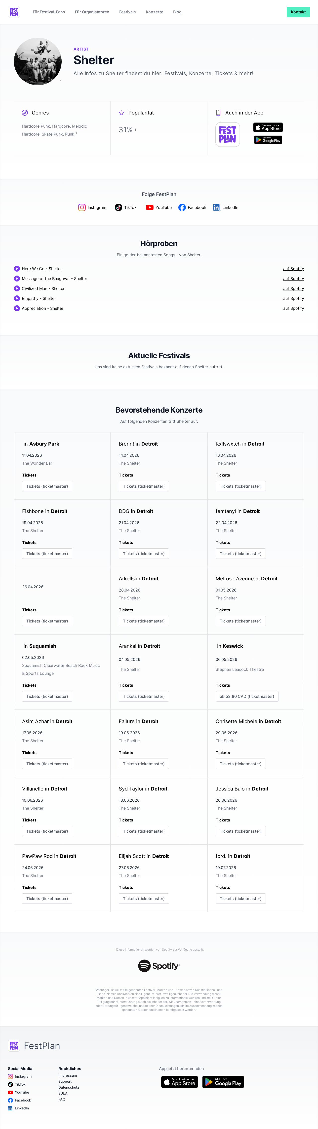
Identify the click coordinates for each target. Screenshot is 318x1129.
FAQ (61, 1099)
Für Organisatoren (92, 11)
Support (65, 1081)
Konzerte (154, 11)
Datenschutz (68, 1087)
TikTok (17, 1084)
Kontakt (298, 11)
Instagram (20, 1076)
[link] (62, 466)
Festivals (127, 11)
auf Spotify (293, 268)
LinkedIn (18, 1108)
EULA (63, 1093)
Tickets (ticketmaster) (47, 486)
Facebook (19, 1100)
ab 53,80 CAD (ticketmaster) (247, 696)
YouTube (18, 1092)
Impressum (67, 1075)
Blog (177, 11)
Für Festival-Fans (49, 11)
